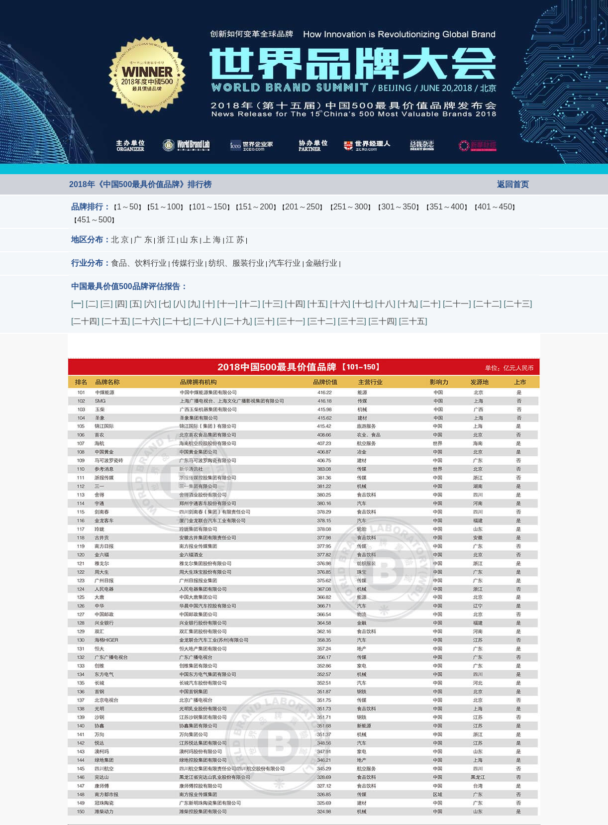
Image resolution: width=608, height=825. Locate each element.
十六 (340, 304)
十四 (295, 304)
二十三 (518, 304)
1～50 (127, 207)
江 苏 (235, 239)
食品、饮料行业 (139, 263)
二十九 (238, 321)
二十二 (488, 304)
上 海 (212, 239)
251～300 (350, 207)
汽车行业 (285, 263)
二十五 (116, 321)
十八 (385, 304)
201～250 (302, 207)
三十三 (352, 321)
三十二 (321, 321)
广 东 (143, 239)
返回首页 (513, 184)
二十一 (457, 304)
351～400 (446, 207)
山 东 (189, 239)
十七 (363, 304)
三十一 (291, 321)
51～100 (165, 207)
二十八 (207, 321)
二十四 (85, 321)
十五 (317, 304)
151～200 (256, 207)
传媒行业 (187, 263)
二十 (430, 304)
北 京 (120, 239)
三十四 (383, 321)
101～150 (209, 207)
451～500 (94, 219)
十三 (273, 304)
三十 (265, 321)
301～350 (398, 207)
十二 (250, 304)
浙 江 (166, 239)
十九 (408, 304)
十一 (227, 304)
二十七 (177, 321)
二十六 (146, 321)
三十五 (413, 321)
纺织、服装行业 (236, 263)
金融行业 (321, 263)
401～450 (495, 207)
